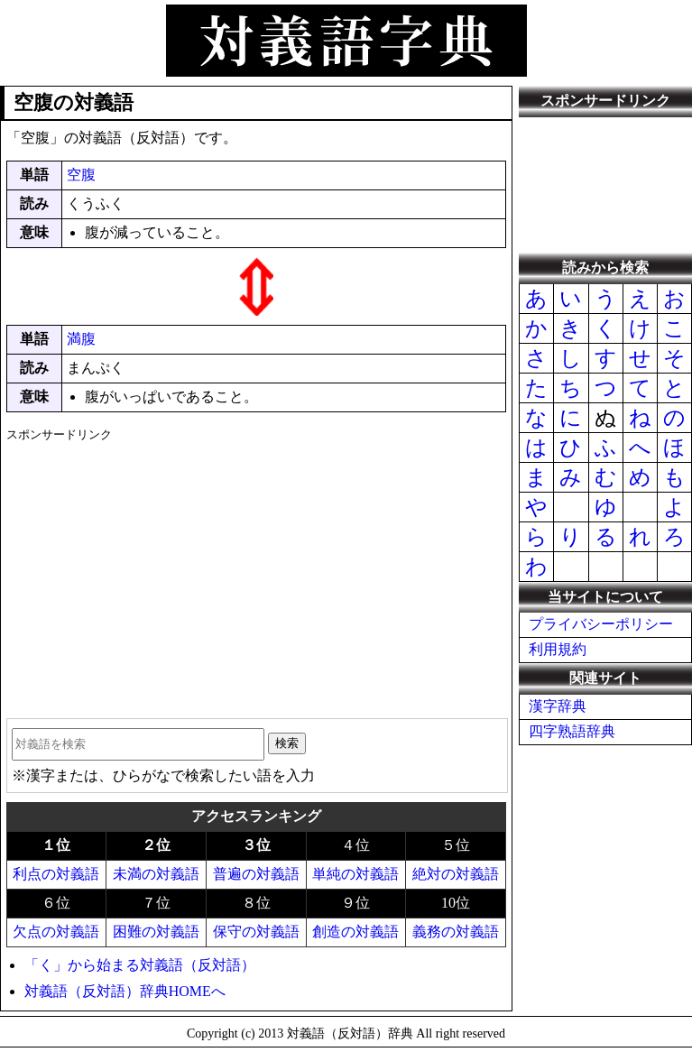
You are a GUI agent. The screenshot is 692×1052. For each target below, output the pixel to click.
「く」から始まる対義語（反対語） (139, 965)
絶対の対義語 (455, 873)
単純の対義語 (355, 873)
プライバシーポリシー (601, 624)
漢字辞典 (557, 706)
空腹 (81, 174)
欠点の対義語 (56, 931)
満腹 (81, 338)
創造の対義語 (355, 931)
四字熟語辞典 (572, 731)
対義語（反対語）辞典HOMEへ (125, 991)
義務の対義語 (455, 931)
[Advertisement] (256, 574)
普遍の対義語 (256, 873)
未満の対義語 (156, 873)
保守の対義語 (256, 931)
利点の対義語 (56, 873)
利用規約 (557, 649)
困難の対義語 (156, 931)
